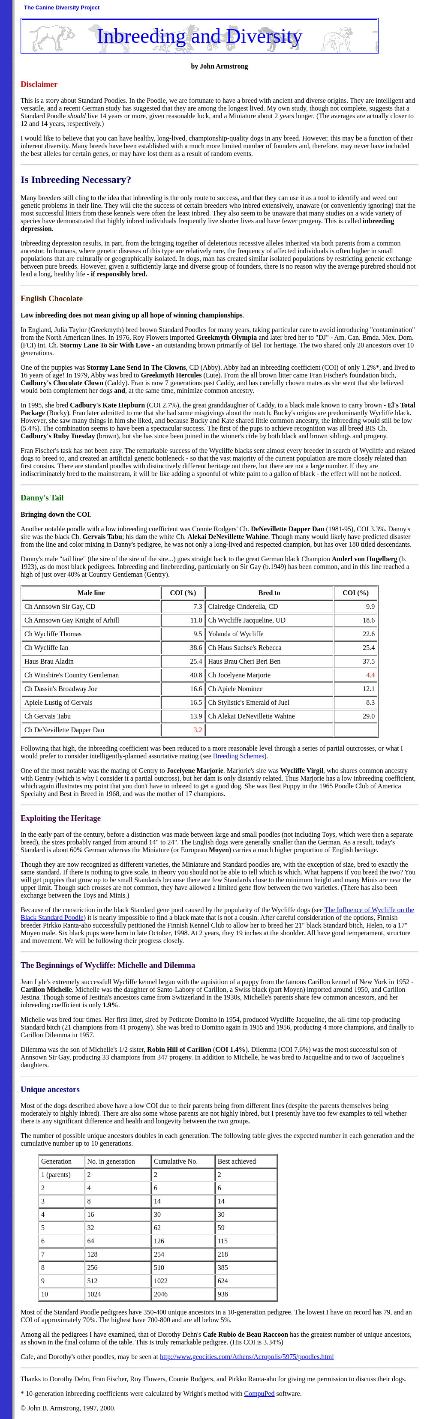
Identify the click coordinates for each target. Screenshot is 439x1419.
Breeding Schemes (239, 756)
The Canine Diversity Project (61, 7)
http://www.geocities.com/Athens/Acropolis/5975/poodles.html (247, 1356)
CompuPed (259, 1393)
